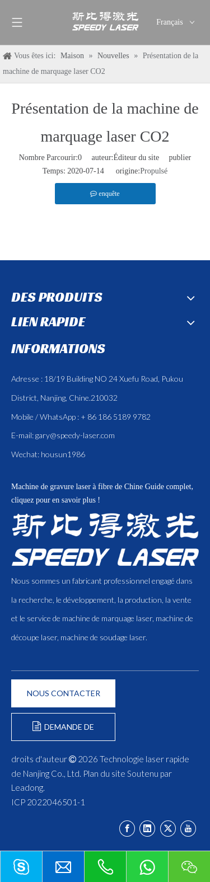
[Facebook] (127, 828)
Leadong (27, 787)
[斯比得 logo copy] (105, 539)
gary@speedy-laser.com (75, 435)
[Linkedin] (147, 828)
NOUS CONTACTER (63, 693)
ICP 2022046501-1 (48, 802)
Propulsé (153, 171)
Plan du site (104, 773)
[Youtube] (188, 828)
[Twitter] (168, 828)
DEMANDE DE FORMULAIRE (63, 731)
